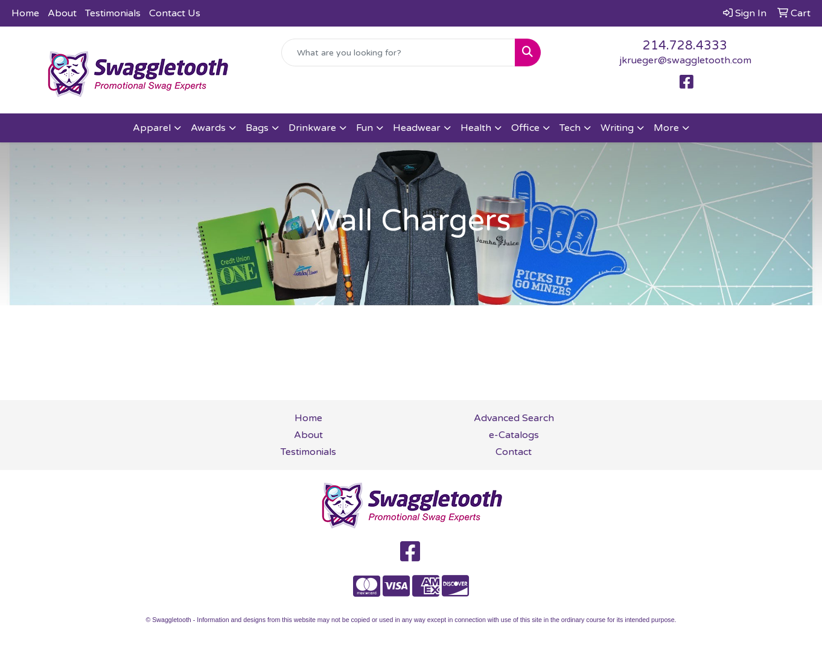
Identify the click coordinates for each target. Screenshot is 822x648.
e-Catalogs (514, 435)
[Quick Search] (398, 52)
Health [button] (475, 128)
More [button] (666, 128)
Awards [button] (208, 128)
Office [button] (525, 128)
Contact (513, 452)
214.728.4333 (685, 46)
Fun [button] (364, 128)
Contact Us (174, 13)
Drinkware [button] (312, 128)
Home (25, 13)
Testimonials (113, 13)
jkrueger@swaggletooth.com (685, 60)
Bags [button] (257, 128)
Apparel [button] (152, 128)
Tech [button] (570, 128)
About (62, 13)
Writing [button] (617, 128)
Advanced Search (514, 418)
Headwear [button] (417, 128)
